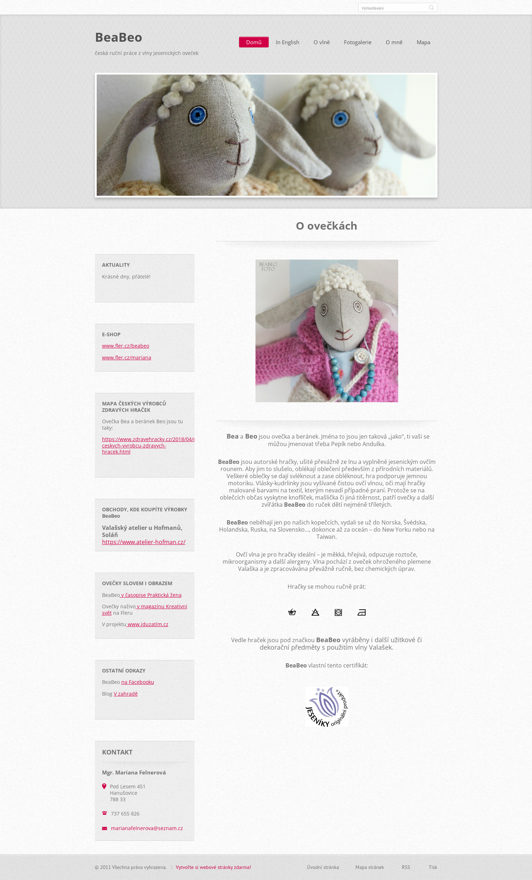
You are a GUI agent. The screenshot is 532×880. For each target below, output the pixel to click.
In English (287, 42)
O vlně (322, 42)
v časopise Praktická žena (151, 595)
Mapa (423, 42)
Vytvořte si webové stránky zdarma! (213, 867)
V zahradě (126, 693)
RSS (406, 867)
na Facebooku (137, 682)
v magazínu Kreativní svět (144, 609)
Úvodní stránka (323, 867)
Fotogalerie (357, 42)
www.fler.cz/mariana (126, 357)
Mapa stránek (369, 867)
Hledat (431, 7)
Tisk (433, 867)
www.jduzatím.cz (147, 624)
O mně (394, 42)
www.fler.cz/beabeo (125, 345)
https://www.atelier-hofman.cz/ (144, 542)
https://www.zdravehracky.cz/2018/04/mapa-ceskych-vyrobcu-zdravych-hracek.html (155, 445)
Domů (254, 42)
